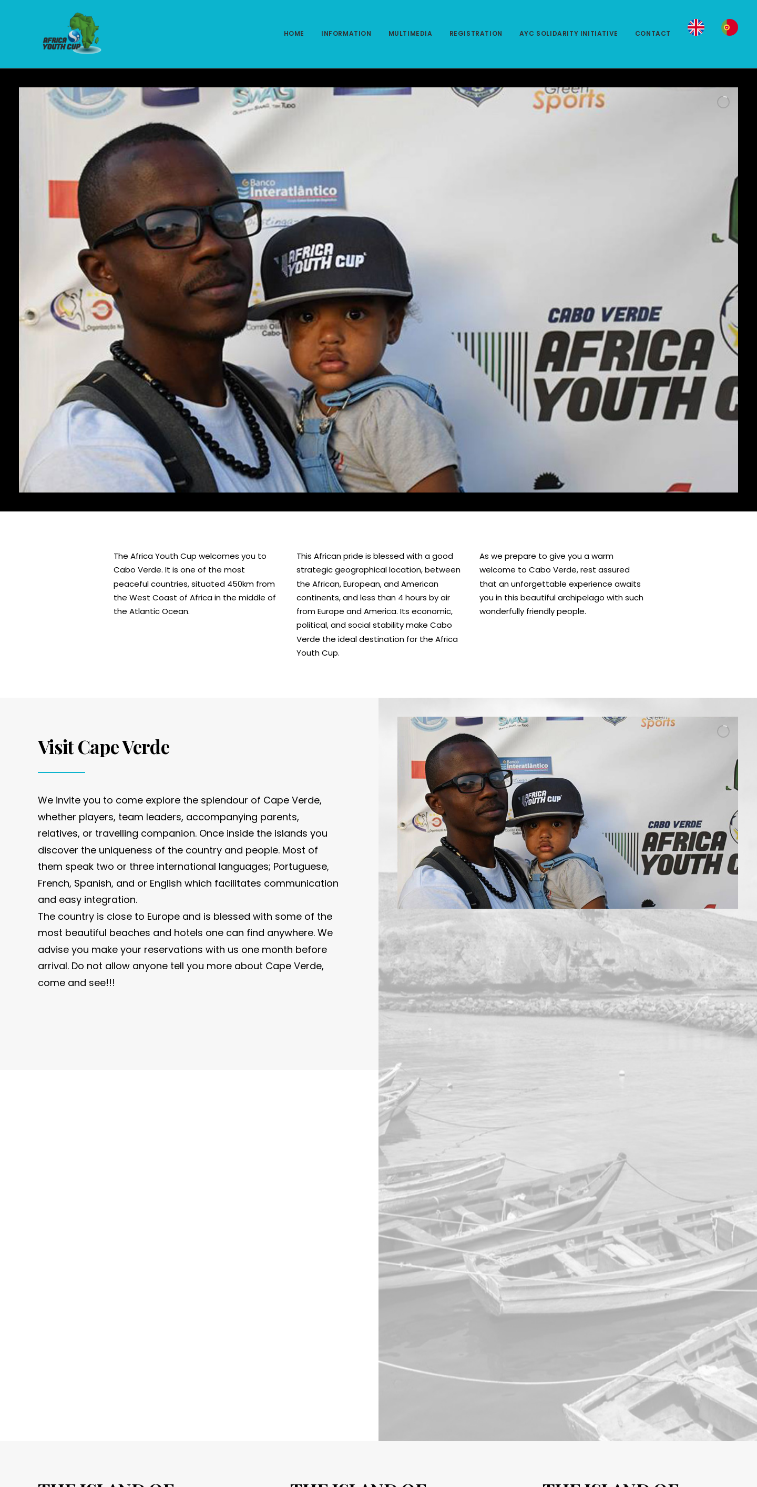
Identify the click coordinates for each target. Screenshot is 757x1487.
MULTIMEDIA (410, 33)
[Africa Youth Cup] (56, 33)
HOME (294, 33)
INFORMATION (346, 33)
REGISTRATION (476, 33)
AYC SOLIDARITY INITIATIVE (568, 33)
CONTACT (653, 33)
